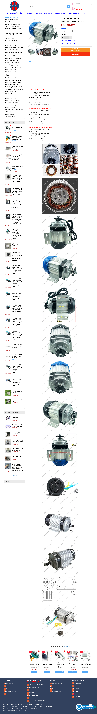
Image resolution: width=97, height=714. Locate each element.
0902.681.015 (79, 9)
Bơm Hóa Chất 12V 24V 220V (12, 49)
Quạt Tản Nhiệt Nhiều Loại (14, 60)
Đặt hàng (51, 13)
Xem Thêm (14, 407)
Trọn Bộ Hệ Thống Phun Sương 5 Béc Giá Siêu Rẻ (17, 417)
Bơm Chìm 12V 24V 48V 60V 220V (13, 58)
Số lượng (64, 34)
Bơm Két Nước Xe (9, 114)
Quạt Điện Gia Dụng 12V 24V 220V (13, 62)
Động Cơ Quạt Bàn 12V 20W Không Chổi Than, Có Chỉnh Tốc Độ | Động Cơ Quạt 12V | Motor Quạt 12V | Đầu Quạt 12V (17, 467)
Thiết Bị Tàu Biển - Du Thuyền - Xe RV (14, 89)
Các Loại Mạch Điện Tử (10, 111)
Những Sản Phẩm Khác (10, 91)
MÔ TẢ (31, 61)
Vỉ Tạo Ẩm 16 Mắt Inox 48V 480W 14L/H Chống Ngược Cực (17, 356)
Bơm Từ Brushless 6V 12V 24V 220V (14, 47)
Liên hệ (82, 13)
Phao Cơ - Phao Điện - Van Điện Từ (14, 82)
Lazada (63, 13)
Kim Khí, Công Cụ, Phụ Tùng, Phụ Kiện (14, 87)
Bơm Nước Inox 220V (10, 107)
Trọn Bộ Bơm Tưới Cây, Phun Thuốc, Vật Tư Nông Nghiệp (13, 37)
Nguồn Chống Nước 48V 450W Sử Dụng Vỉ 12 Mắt (17, 245)
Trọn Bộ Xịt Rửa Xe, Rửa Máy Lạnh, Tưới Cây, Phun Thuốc (13, 34)
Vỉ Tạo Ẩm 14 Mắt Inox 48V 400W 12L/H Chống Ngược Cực (17, 346)
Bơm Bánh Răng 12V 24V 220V (12, 100)
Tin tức (36, 13)
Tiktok (69, 13)
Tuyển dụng (75, 13)
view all (66, 646)
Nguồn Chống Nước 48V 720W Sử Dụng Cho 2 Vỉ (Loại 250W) (17, 148)
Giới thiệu (29, 13)
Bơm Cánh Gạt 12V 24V (11, 98)
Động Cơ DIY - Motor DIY (11, 71)
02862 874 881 (32, 692)
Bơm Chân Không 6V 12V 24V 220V (13, 80)
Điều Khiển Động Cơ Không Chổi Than (14, 65)
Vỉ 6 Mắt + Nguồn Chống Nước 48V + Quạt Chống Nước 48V (17, 441)
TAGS (37, 61)
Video (45, 13)
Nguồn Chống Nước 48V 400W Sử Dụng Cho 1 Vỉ (85, 664)
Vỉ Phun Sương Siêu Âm (14, 22)
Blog (40, 13)
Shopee (57, 13)
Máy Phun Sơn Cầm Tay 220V (12, 84)
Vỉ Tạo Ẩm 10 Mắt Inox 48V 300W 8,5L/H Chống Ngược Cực (17, 127)
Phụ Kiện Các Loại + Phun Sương (14, 77)
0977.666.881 (79, 8)
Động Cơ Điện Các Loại (10, 69)
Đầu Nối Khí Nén (9, 93)
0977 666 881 (32, 687)
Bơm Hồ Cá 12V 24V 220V (11, 102)
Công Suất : (64, 28)
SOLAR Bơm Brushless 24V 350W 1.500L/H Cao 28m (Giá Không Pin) (17, 138)
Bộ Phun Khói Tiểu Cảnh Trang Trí (13, 24)
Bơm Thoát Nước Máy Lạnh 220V (13, 105)
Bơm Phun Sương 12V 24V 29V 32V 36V (13, 53)
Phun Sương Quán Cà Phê (11, 31)
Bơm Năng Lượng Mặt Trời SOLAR (14, 28)
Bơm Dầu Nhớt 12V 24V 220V (14, 45)
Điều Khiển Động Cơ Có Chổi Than (13, 67)
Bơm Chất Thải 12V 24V (11, 96)
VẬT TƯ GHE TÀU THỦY (11, 116)
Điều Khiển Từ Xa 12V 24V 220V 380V (14, 109)
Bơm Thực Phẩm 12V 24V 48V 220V (14, 43)
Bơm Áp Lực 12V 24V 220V (11, 40)
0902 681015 (32, 690)
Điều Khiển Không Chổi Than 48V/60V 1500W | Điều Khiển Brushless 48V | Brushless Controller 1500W (17, 191)
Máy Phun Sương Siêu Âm (11, 19)
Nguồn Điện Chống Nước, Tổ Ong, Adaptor (13, 74)
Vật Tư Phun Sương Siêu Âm (14, 26)
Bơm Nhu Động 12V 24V (11, 56)
